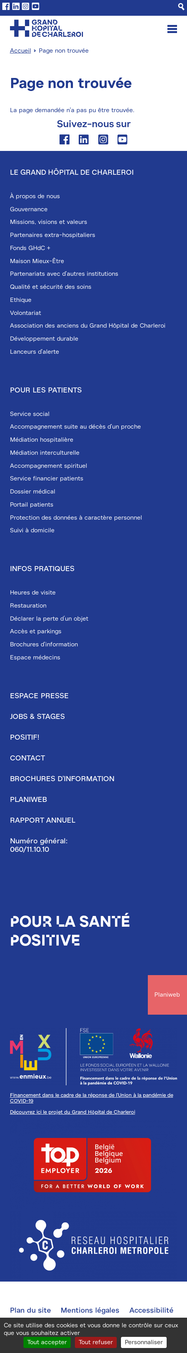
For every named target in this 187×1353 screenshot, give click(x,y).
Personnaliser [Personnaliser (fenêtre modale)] (144, 1342)
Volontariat (25, 313)
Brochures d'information (44, 644)
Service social (30, 414)
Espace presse (39, 696)
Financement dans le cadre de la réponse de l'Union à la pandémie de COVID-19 (91, 1098)
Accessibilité (151, 1310)
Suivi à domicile (32, 530)
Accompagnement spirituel (48, 466)
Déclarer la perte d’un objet (49, 619)
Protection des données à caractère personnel (76, 518)
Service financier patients (46, 478)
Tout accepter (47, 1342)
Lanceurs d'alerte (34, 352)
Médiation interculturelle (44, 453)
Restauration (28, 605)
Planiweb (28, 799)
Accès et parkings (35, 631)
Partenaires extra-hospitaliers (52, 235)
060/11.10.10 (29, 849)
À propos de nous (35, 196)
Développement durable (44, 339)
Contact (27, 758)
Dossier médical (32, 491)
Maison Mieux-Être (37, 261)
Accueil (20, 51)
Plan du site (30, 1310)
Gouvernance (29, 209)
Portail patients (31, 504)
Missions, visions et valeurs (48, 222)
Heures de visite (33, 592)
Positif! (25, 737)
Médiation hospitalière (41, 440)
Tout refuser (96, 1342)
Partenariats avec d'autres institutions (64, 274)
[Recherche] (181, 6)
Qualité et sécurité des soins (50, 287)
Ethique (20, 300)
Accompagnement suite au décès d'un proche (75, 427)
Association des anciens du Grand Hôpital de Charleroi (87, 326)
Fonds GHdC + (30, 248)
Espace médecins (35, 657)
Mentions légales (90, 1310)
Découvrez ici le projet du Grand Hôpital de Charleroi (72, 1112)
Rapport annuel (42, 820)
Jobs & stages (37, 716)
